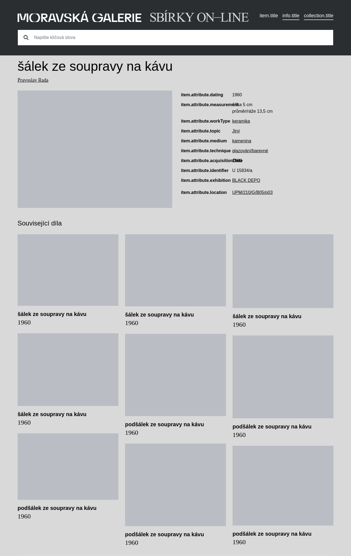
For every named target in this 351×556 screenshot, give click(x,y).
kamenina (241, 141)
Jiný (236, 131)
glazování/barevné (250, 150)
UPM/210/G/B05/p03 (252, 192)
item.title (269, 15)
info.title (290, 15)
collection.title (318, 15)
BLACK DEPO (246, 180)
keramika (241, 121)
